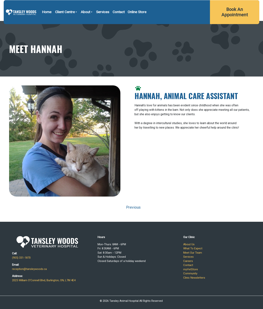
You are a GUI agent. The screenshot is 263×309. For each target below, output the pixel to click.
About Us (189, 244)
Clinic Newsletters (194, 277)
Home (46, 22)
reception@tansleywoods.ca (29, 269)
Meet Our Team (192, 252)
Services (102, 22)
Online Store (137, 22)
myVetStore (190, 269)
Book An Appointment (234, 22)
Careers (188, 261)
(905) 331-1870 (175, 5)
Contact (119, 22)
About (85, 22)
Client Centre (65, 22)
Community (190, 273)
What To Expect (192, 248)
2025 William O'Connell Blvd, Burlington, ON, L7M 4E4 (223, 5)
